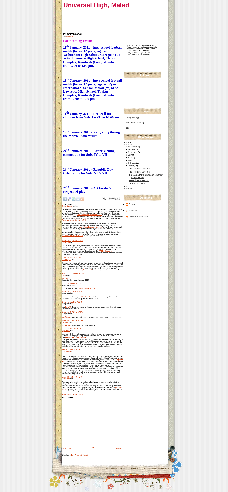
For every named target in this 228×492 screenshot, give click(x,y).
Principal (132, 204)
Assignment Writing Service (75, 337)
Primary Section (72, 34)
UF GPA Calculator (105, 251)
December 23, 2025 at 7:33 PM (72, 394)
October (132, 149)
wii (127, 128)
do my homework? (85, 270)
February (132, 163)
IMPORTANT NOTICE (134, 123)
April (130, 157)
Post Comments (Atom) (79, 455)
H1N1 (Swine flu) (132, 118)
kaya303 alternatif (84, 297)
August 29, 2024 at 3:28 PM (71, 258)
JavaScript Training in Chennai (91, 227)
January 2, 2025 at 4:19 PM (71, 329)
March (131, 160)
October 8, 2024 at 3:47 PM (71, 283)
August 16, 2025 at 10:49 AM (72, 377)
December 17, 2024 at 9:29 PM (72, 312)
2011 (128, 144)
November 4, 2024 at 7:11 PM (72, 292)
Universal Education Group (138, 217)
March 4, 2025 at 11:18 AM (71, 349)
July (130, 155)
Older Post (119, 448)
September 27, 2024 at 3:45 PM (73, 273)
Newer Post (67, 448)
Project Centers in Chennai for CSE (74, 220)
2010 (128, 186)
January (132, 166)
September (133, 152)
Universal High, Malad (96, 5)
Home (93, 447)
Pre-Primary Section (139, 180)
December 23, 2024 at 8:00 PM (72, 320)
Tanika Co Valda (67, 206)
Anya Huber (66, 331)
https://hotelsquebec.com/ (87, 288)
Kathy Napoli (66, 260)
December (133, 147)
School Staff (133, 210)
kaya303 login (66, 317)
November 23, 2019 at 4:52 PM (72, 241)
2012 (128, 142)
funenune (65, 322)
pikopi (64, 275)
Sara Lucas (66, 379)
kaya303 (65, 278)
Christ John (66, 242)
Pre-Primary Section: (139, 168)
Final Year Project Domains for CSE (89, 215)
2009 (128, 188)
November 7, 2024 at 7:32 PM (72, 302)
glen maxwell (66, 351)
